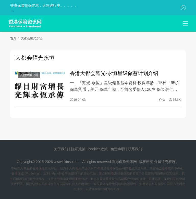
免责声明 (118, 149)
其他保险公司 (29, 75)
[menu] (185, 23)
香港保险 (119, 162)
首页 (13, 38)
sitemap (102, 155)
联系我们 (135, 149)
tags (91, 155)
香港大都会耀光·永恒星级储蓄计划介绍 (114, 73)
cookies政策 (97, 149)
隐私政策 (78, 149)
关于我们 (61, 149)
